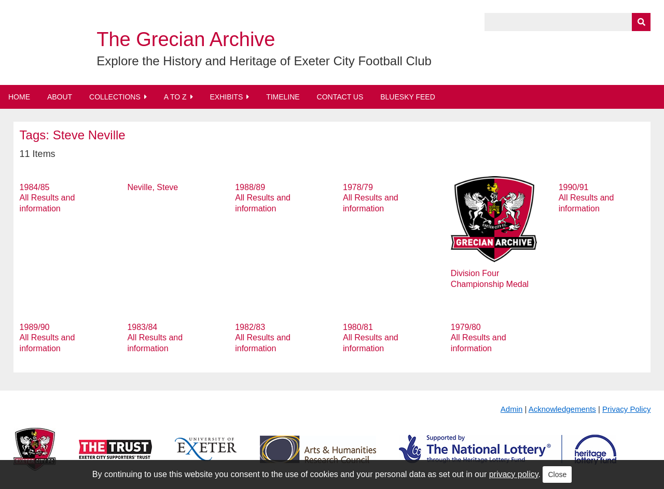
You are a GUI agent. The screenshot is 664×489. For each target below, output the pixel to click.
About (59, 97)
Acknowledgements (562, 409)
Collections (115, 97)
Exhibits (226, 97)
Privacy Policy (626, 409)
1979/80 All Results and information (478, 338)
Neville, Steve (152, 187)
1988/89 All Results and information (262, 198)
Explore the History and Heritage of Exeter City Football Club (264, 61)
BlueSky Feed (407, 97)
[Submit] (641, 22)
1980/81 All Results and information (370, 338)
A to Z (175, 97)
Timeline (283, 97)
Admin (512, 409)
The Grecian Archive (185, 39)
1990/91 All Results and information (586, 198)
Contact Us (340, 97)
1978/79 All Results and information (370, 198)
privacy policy (513, 474)
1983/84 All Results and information (155, 338)
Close (557, 474)
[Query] (568, 22)
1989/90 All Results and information (47, 338)
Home (19, 97)
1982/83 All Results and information (262, 338)
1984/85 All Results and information (47, 198)
